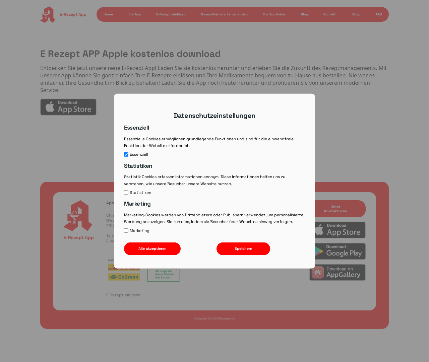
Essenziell (136, 154)
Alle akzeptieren (152, 248)
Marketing (136, 230)
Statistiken (137, 192)
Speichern (243, 248)
